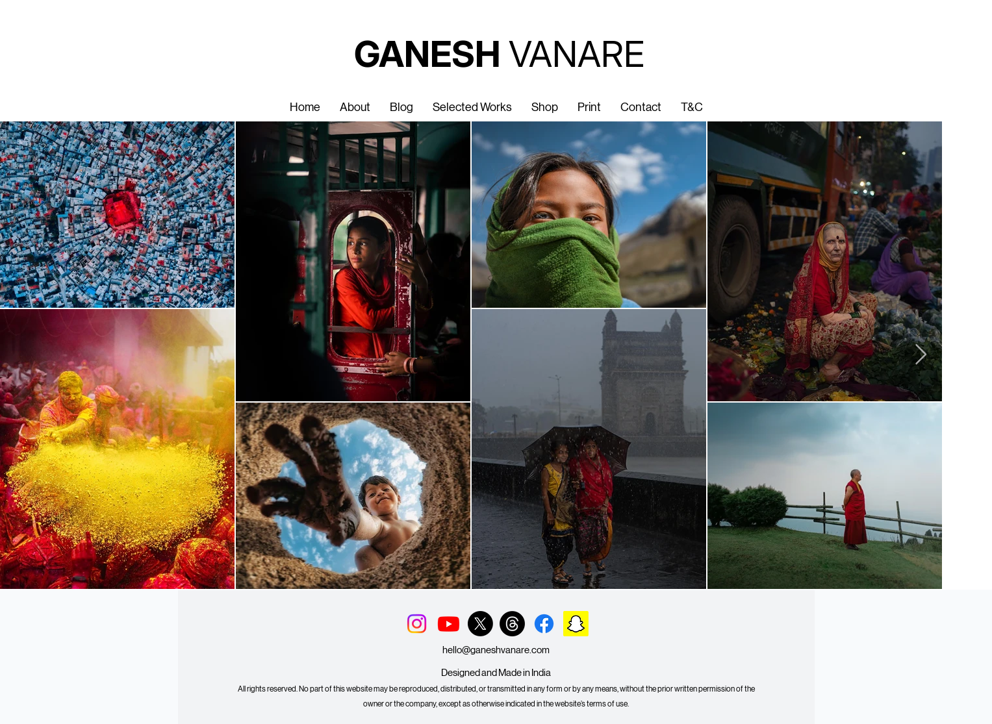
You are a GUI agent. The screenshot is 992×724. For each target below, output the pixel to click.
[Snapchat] (576, 623)
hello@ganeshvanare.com (496, 649)
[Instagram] (416, 623)
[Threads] (512, 623)
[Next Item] (920, 355)
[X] (480, 623)
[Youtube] (448, 623)
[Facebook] (544, 623)
